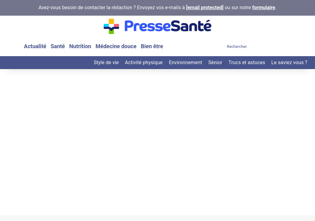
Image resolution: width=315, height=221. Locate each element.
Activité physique (144, 62)
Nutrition (80, 46)
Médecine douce (115, 46)
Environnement (185, 62)
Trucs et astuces (247, 62)
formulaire (263, 7)
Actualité (35, 46)
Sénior (215, 62)
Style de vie (106, 62)
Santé (57, 46)
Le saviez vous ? (289, 62)
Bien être (152, 46)
